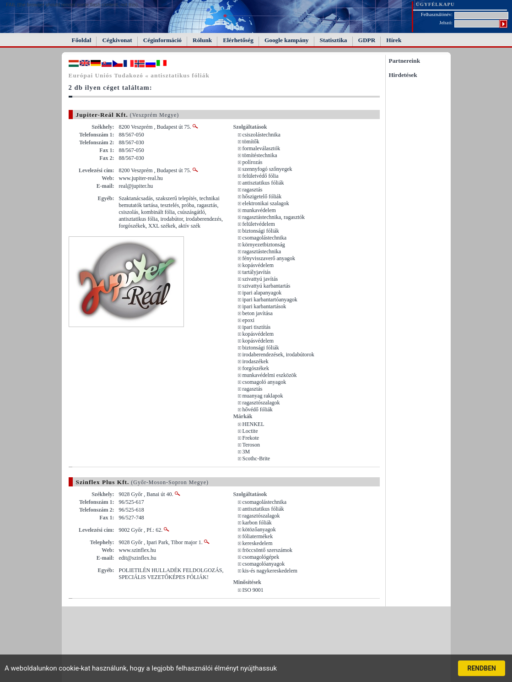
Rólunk (202, 40)
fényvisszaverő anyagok (269, 258)
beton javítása (258, 313)
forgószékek (256, 368)
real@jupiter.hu (136, 186)
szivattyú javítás (260, 279)
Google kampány (286, 40)
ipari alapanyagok (262, 292)
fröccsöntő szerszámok (268, 550)
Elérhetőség (238, 40)
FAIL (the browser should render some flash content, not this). (72, 4)
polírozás (253, 162)
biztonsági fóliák (261, 231)
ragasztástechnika (262, 251)
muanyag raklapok (263, 396)
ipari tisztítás (257, 327)
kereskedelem (258, 543)
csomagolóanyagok (264, 564)
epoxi (249, 320)
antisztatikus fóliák (263, 183)
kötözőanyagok (259, 529)
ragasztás (253, 189)
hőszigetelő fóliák (262, 196)
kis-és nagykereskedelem (270, 570)
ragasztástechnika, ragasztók (274, 217)
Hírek (393, 40)
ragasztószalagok (261, 402)
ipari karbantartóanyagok (270, 299)
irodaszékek (256, 361)
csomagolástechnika (265, 238)
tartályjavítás (257, 272)
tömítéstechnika (260, 155)
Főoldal (82, 40)
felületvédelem (259, 224)
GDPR (367, 40)
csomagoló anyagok (264, 382)
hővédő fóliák (258, 409)
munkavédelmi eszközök (270, 375)
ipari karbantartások (264, 306)
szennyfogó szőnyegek (267, 169)
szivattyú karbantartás (267, 286)
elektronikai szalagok (266, 203)
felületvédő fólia (261, 176)
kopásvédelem (258, 265)
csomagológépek (261, 557)
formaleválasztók (261, 148)
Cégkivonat (117, 40)
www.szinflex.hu (137, 550)
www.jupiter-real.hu (141, 178)
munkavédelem (259, 210)
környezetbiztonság (264, 244)
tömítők (251, 141)
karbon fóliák (257, 522)
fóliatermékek (258, 536)
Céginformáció (162, 40)
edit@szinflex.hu (137, 558)
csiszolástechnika (261, 134)
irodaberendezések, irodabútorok (278, 354)
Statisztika (333, 40)
